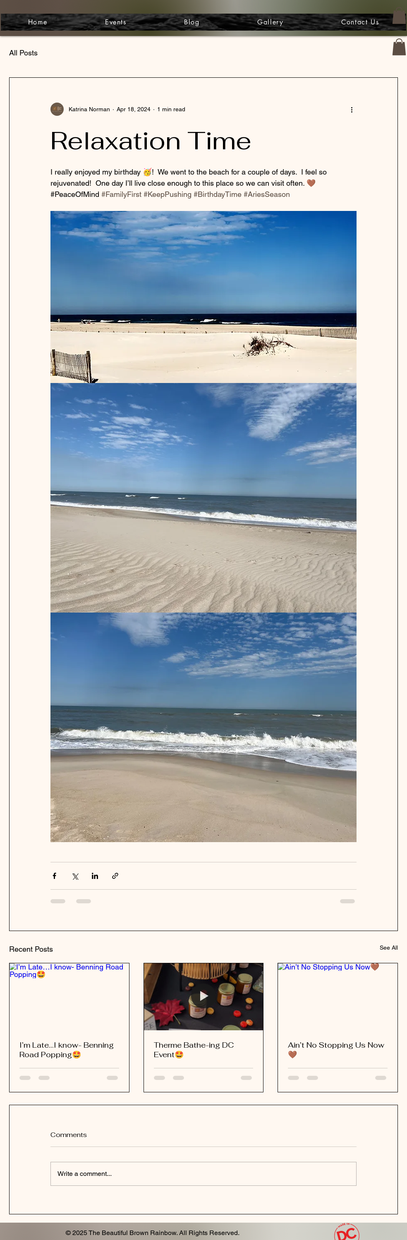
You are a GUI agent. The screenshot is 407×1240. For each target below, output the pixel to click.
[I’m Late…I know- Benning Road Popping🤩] (69, 996)
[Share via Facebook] (54, 876)
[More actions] (352, 109)
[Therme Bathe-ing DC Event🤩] (203, 996)
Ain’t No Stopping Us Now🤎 (336, 1049)
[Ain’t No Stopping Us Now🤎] (337, 996)
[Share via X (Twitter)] (75, 876)
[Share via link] (115, 876)
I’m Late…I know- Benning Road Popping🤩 (66, 1049)
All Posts (23, 52)
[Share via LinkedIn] (95, 876)
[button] (399, 15)
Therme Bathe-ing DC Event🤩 (194, 1049)
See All (389, 947)
